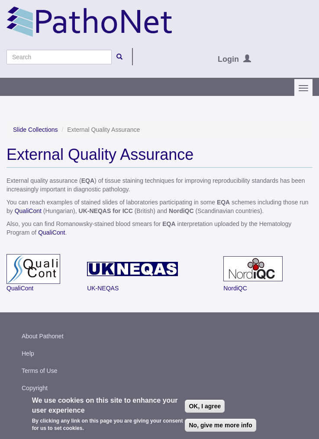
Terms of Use (39, 370)
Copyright (35, 388)
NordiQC (235, 288)
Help (28, 353)
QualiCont (28, 210)
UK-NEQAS (103, 288)
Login (228, 59)
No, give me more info (220, 427)
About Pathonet (43, 336)
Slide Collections (35, 129)
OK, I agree (205, 408)
